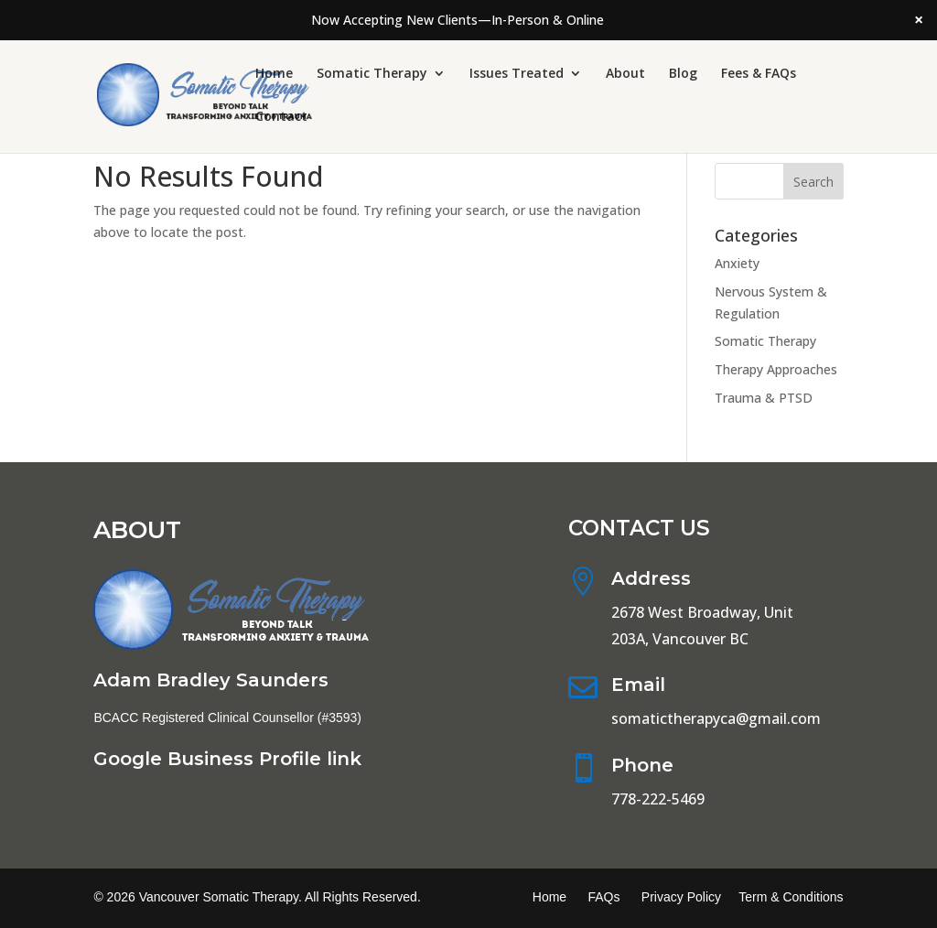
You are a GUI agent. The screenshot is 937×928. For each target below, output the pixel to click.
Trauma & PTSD (764, 397)
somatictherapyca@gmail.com (716, 718)
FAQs (604, 897)
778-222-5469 (658, 799)
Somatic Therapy (372, 74)
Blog (683, 74)
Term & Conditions (790, 897)
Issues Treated (516, 74)
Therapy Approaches (776, 369)
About (625, 74)
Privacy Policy (681, 897)
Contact (281, 117)
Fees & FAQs (758, 74)
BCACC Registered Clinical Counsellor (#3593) (227, 717)
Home (274, 74)
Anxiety (737, 263)
